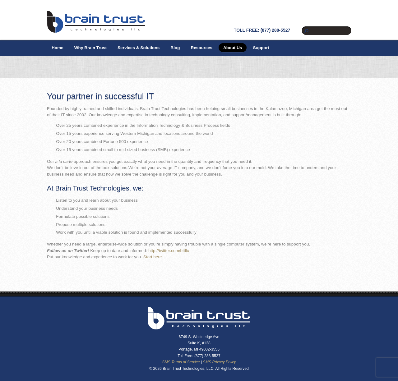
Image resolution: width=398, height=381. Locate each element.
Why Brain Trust (90, 47)
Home (57, 47)
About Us (232, 47)
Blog (175, 47)
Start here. (153, 257)
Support (261, 47)
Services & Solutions (139, 47)
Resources (201, 47)
